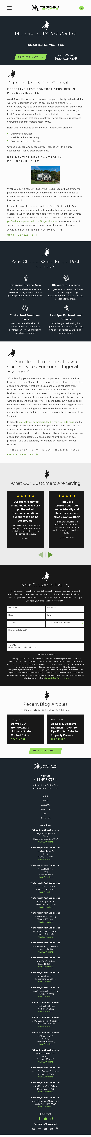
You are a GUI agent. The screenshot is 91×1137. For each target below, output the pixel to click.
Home (45, 800)
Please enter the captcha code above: (22, 647)
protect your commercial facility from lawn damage (47, 422)
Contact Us (45, 818)
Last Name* (51, 608)
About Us (45, 805)
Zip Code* (12, 623)
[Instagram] (51, 1118)
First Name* (12, 608)
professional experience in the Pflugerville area (32, 221)
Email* (49, 615)
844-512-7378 (66, 58)
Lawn (45, 814)
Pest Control (45, 809)
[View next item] (50, 555)
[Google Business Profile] (45, 1118)
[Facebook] (39, 1118)
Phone (10, 615)
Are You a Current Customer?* (58, 623)
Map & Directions (45, 842)
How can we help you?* (17, 630)
